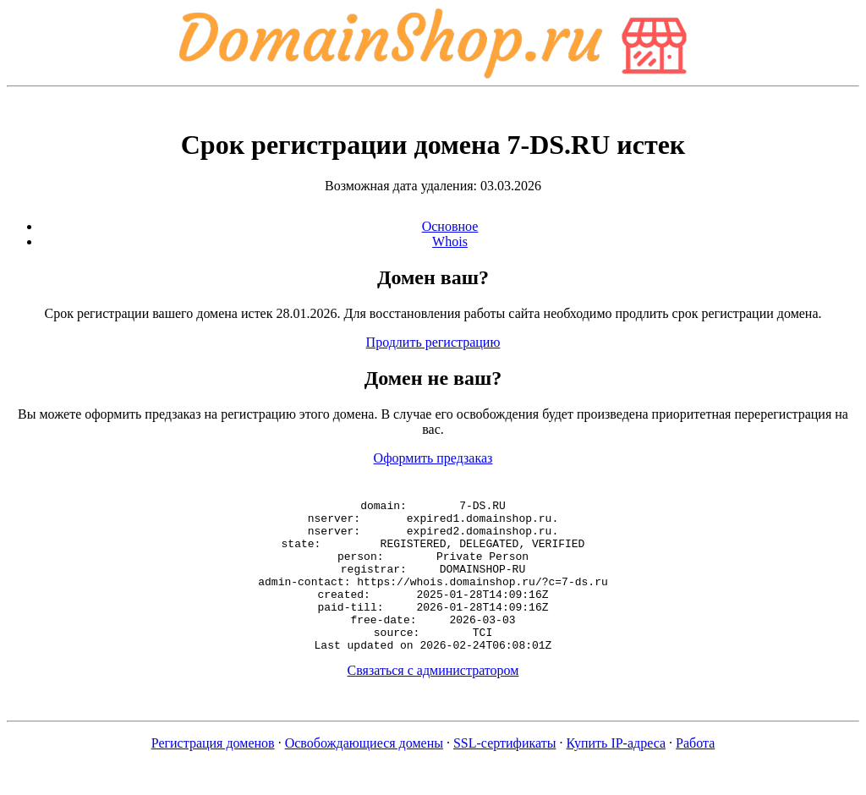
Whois (450, 241)
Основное (450, 226)
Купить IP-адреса (616, 773)
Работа (695, 773)
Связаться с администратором (433, 701)
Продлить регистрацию (433, 342)
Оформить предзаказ (433, 458)
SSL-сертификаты (504, 773)
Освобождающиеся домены (364, 773)
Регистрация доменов (213, 773)
